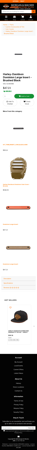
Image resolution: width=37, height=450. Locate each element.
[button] (10, 102)
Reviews (11, 287)
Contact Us (18, 391)
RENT (22, 1)
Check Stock (27, 102)
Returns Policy (18, 408)
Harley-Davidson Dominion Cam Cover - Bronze (16, 185)
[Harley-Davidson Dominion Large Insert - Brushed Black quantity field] (7, 96)
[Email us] (19, 436)
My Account (18, 362)
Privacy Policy (18, 405)
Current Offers (18, 369)
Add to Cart (24, 96)
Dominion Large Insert (10, 224)
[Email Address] (14, 428)
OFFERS (15, 1)
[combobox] (16, 11)
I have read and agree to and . (18, 431)
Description (7, 278)
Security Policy (18, 412)
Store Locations (18, 387)
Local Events (18, 366)
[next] (34, 326)
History (18, 383)
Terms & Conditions (25, 431)
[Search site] (34, 11)
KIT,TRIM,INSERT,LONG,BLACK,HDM (15, 144)
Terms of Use (18, 401)
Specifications (8, 283)
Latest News (18, 373)
